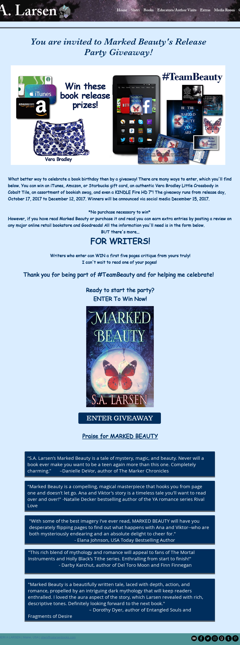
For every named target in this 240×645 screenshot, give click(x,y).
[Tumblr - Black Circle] (228, 638)
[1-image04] (194, 638)
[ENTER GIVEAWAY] (119, 418)
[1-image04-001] (221, 638)
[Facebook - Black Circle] (201, 638)
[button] (176, 11)
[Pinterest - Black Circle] (235, 638)
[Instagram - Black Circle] (215, 638)
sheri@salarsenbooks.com (58, 637)
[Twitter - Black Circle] (208, 638)
